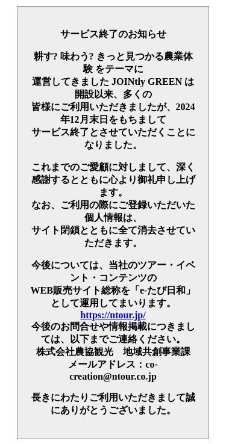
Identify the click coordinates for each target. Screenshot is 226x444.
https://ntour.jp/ (112, 315)
